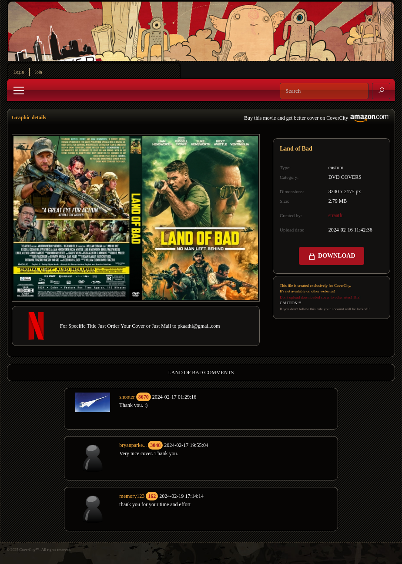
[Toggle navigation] (18, 90)
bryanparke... (133, 445)
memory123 (131, 496)
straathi (336, 215)
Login (18, 72)
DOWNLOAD (331, 256)
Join (38, 72)
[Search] (324, 91)
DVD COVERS (345, 177)
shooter (126, 397)
